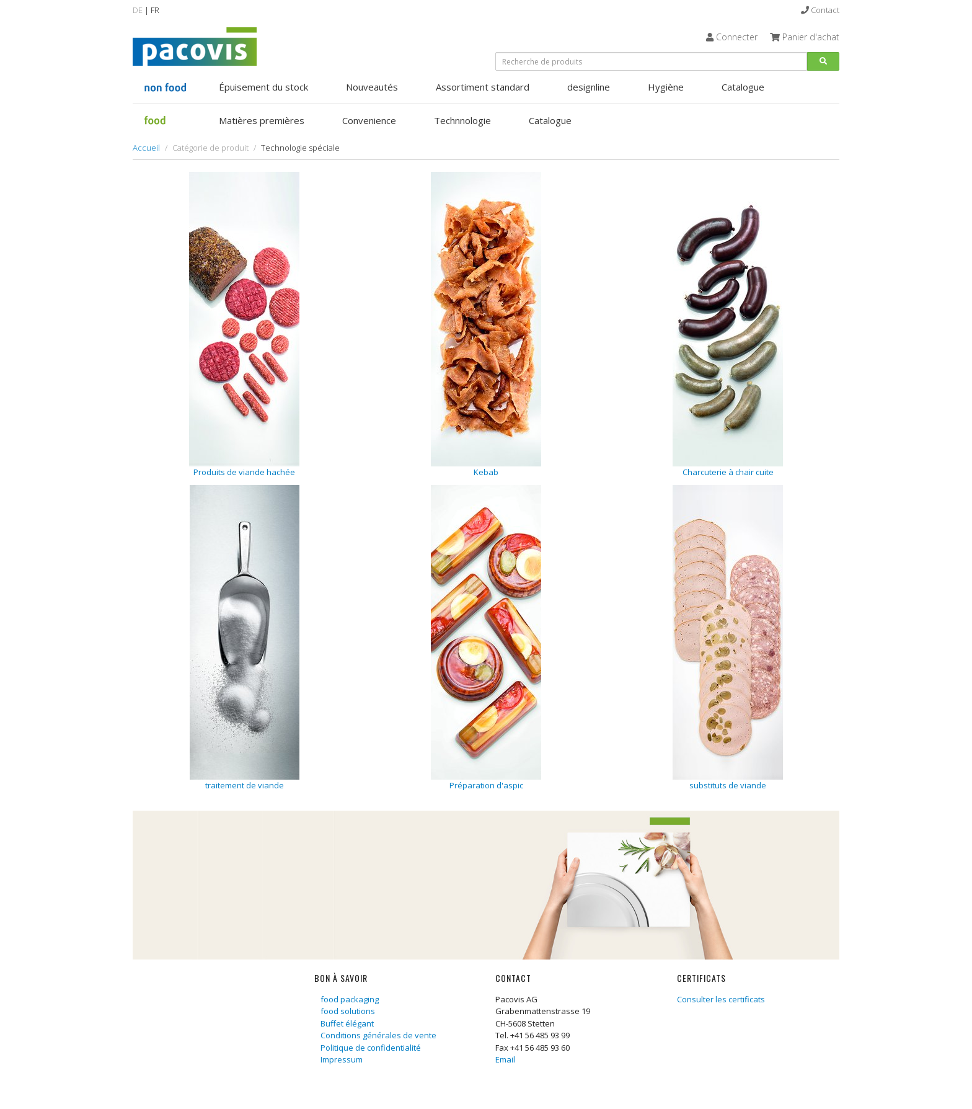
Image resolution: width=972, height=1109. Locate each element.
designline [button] (588, 87)
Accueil (146, 147)
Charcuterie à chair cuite (728, 472)
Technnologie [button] (462, 120)
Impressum (341, 1059)
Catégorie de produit (210, 147)
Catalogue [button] (743, 87)
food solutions (347, 1011)
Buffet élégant (347, 1023)
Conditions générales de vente (378, 1035)
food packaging (349, 999)
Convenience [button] (369, 120)
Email (505, 1059)
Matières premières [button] (261, 120)
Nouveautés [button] (372, 87)
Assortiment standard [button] (482, 87)
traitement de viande (244, 785)
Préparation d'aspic (486, 785)
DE (138, 10)
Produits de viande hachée (244, 472)
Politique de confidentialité (370, 1047)
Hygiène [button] (666, 87)
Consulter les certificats (721, 999)
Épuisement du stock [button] (263, 87)
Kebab (486, 472)
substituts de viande (727, 785)
